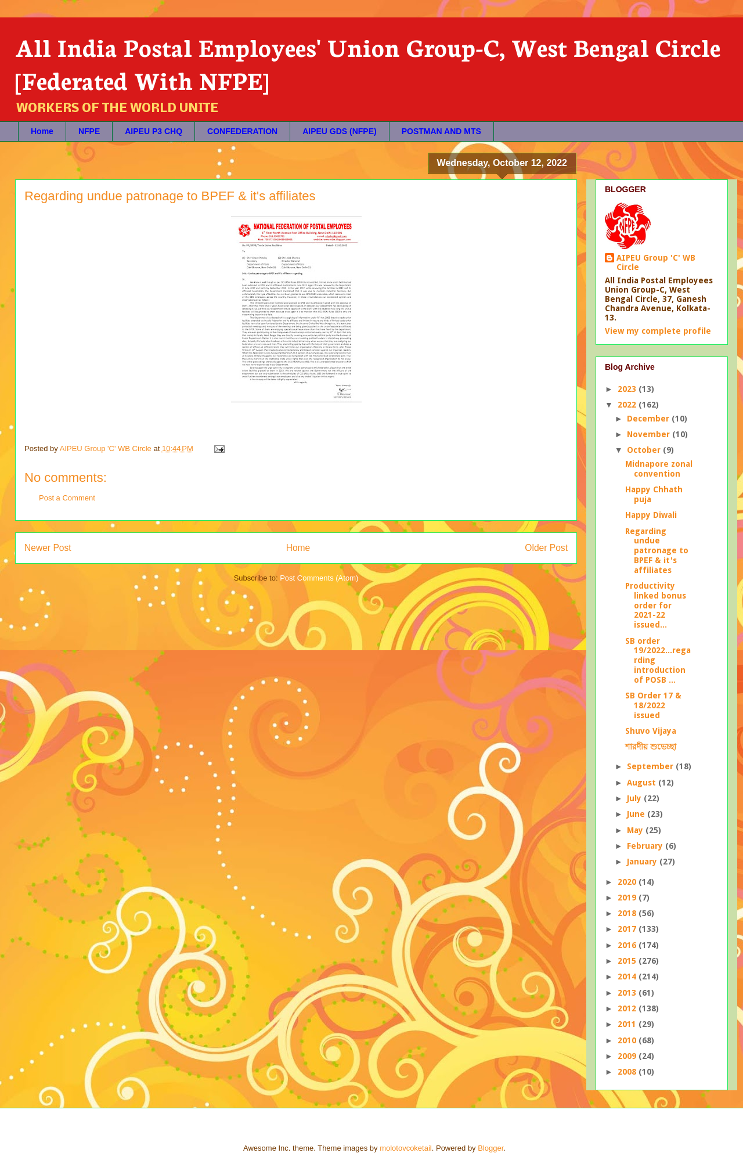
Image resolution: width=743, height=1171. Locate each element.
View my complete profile (658, 331)
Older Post (546, 548)
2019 (628, 897)
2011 (628, 1024)
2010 (628, 1040)
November (649, 434)
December (649, 418)
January (643, 861)
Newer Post (47, 548)
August (642, 782)
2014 (628, 976)
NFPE (89, 131)
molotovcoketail (406, 1148)
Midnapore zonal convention (658, 468)
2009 (628, 1056)
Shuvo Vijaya (650, 731)
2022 (628, 404)
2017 (628, 929)
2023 (628, 389)
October (645, 450)
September (651, 766)
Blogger (490, 1148)
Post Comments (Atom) (319, 578)
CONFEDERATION (242, 131)
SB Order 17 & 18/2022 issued (653, 705)
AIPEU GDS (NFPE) (339, 131)
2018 (628, 913)
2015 (628, 960)
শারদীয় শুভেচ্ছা (650, 746)
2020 (628, 882)
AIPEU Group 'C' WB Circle (655, 262)
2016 (628, 945)
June (637, 814)
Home (42, 131)
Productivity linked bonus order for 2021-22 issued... (655, 605)
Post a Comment (67, 497)
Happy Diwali (651, 515)
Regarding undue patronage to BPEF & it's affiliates (656, 551)
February (646, 846)
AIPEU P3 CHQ (153, 131)
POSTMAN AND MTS (441, 131)
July (635, 798)
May (636, 830)
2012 (628, 1008)
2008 (628, 1071)
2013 (628, 992)
